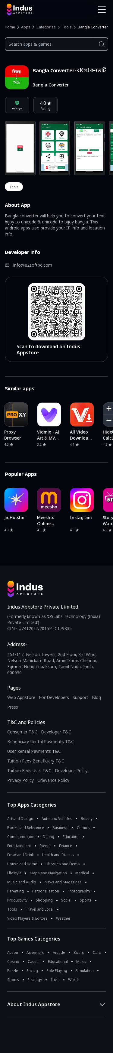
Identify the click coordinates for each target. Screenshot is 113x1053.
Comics (83, 827)
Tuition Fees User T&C (29, 770)
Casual (33, 961)
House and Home (22, 863)
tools (14, 187)
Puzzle (12, 970)
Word (73, 979)
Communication (20, 836)
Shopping (44, 900)
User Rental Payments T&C (34, 751)
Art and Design (20, 818)
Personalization (45, 891)
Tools (67, 27)
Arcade (59, 952)
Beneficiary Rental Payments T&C (40, 741)
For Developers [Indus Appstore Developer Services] (54, 697)
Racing (32, 970)
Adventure (35, 952)
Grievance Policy (53, 780)
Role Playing (56, 970)
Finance (65, 845)
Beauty (87, 818)
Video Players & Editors (27, 918)
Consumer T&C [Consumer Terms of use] (22, 732)
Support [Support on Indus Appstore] (80, 697)
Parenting (15, 891)
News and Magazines (63, 882)
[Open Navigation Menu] (101, 9)
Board (79, 952)
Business (60, 827)
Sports (86, 900)
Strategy (34, 979)
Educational (58, 961)
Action (12, 952)
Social (66, 900)
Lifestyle (14, 873)
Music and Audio (21, 882)
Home (10, 27)
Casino (13, 961)
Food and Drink (20, 854)
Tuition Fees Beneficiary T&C (35, 761)
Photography (78, 891)
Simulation (85, 970)
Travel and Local (40, 909)
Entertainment (19, 845)
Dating (48, 836)
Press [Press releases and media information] (12, 707)
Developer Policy (71, 770)
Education (71, 836)
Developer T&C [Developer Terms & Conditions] (56, 732)
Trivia (55, 979)
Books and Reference (25, 827)
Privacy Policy (20, 780)
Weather (63, 918)
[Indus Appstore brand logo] (29, 10)
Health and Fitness (58, 854)
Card (97, 952)
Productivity (17, 900)
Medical (82, 873)
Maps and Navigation (48, 873)
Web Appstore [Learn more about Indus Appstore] (21, 697)
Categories (46, 27)
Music (81, 961)
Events (45, 845)
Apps (25, 27)
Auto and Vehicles (57, 818)
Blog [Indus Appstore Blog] (96, 697)
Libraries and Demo (63, 863)
